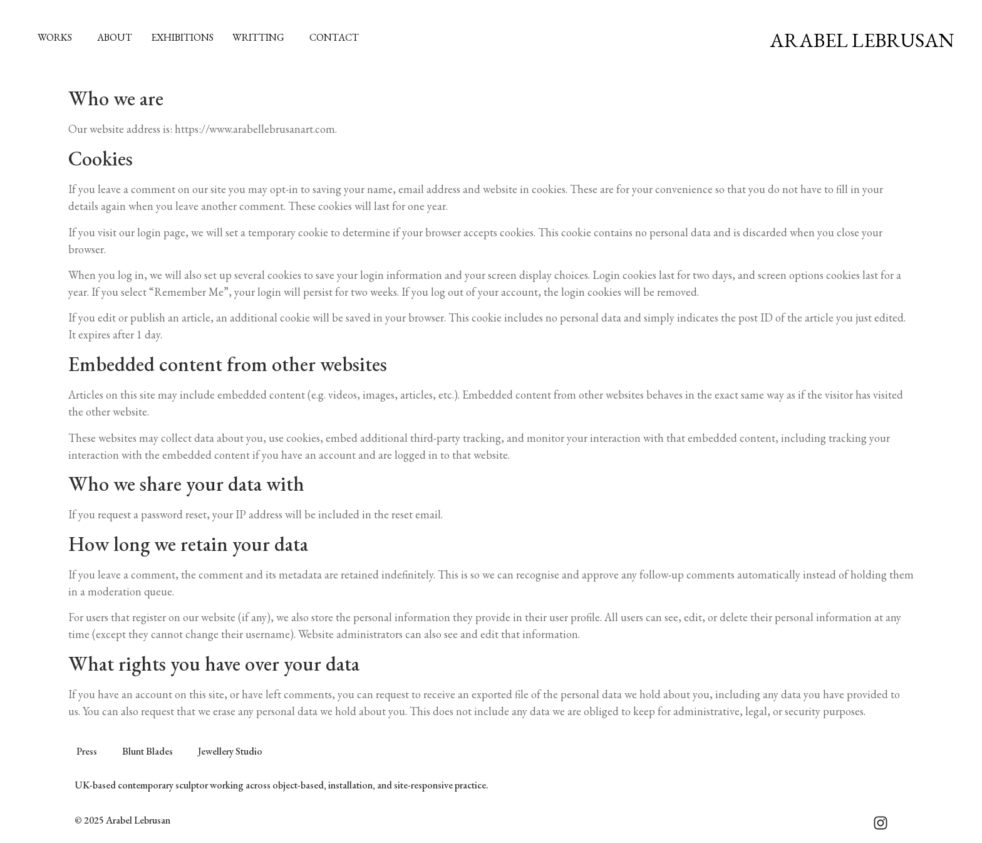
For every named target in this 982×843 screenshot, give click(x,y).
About (114, 37)
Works (58, 37)
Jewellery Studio (230, 751)
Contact (334, 37)
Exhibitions (182, 37)
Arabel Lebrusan (862, 40)
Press (86, 751)
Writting (261, 37)
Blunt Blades (147, 751)
